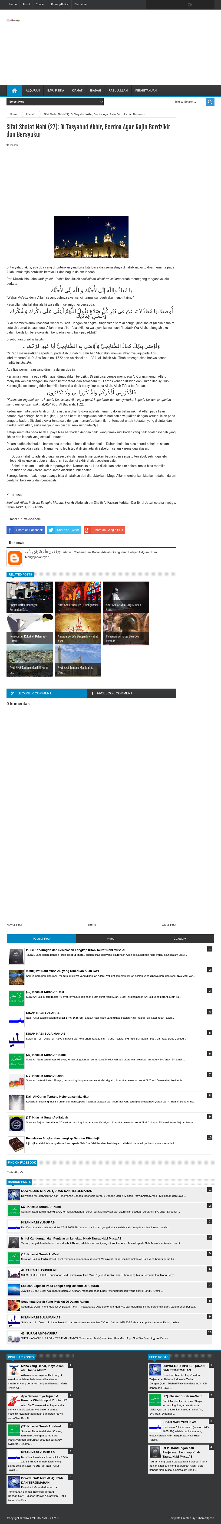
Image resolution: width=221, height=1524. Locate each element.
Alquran (33, 90)
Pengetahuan (146, 90)
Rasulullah (118, 90)
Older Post (169, 924)
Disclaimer (80, 4)
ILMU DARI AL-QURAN (44, 1518)
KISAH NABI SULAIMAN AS (40, 1317)
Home (13, 4)
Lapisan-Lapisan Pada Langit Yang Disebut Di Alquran (60, 1286)
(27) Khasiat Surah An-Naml (41, 1206)
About (26, 4)
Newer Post (14, 924)
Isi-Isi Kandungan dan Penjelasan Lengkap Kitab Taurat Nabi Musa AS (71, 1238)
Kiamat (77, 90)
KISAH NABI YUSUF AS (38, 1222)
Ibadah (95, 90)
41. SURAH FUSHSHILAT (39, 1270)
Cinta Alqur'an (16, 1172)
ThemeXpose (206, 1518)
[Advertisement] (142, 47)
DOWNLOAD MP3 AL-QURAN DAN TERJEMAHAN (56, 1191)
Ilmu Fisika (55, 90)
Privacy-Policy (60, 4)
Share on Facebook (25, 530)
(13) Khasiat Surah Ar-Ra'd (40, 1254)
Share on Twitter (63, 530)
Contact (40, 4)
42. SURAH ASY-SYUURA (39, 1333)
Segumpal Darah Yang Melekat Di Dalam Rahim (55, 1301)
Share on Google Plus (103, 530)
